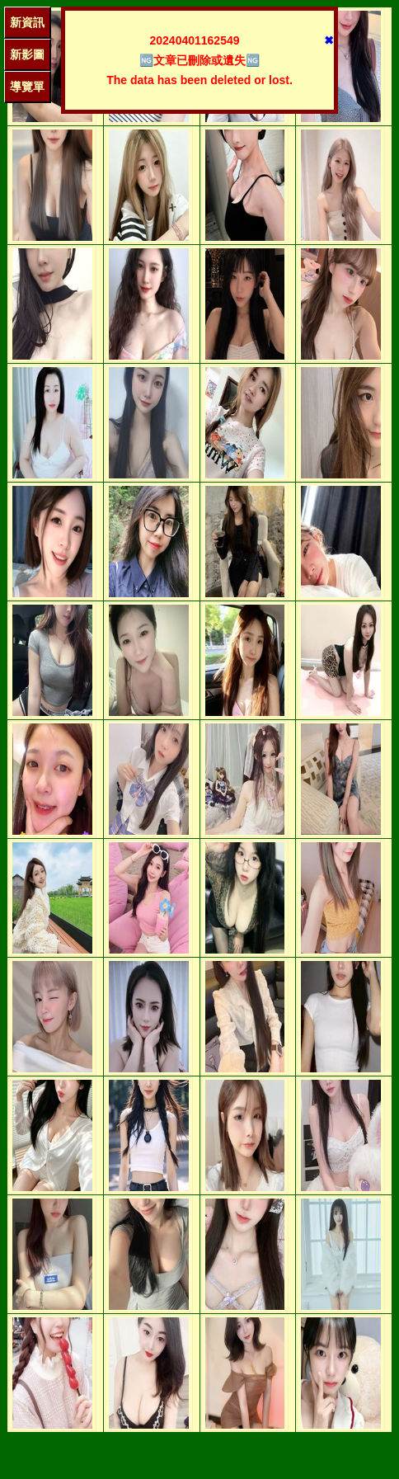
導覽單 (27, 86)
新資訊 (27, 22)
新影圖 (27, 54)
